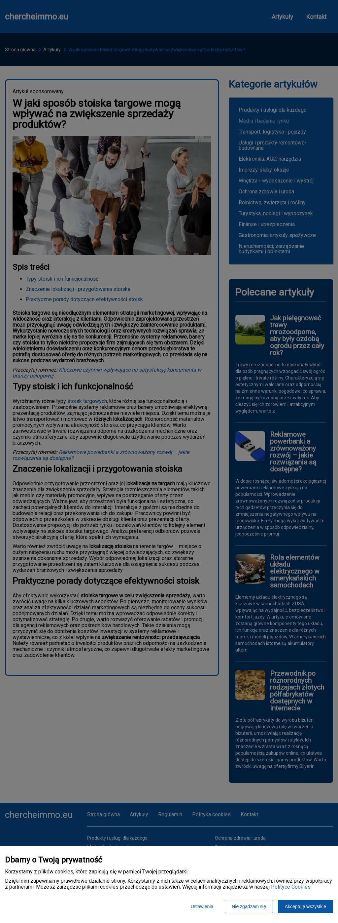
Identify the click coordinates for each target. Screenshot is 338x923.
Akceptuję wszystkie (305, 906)
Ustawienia (202, 906)
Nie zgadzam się (249, 906)
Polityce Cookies (291, 887)
